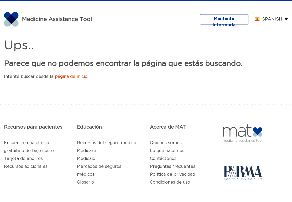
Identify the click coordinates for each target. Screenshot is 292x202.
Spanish (272, 19)
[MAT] (50, 19)
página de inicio (71, 76)
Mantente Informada (224, 20)
